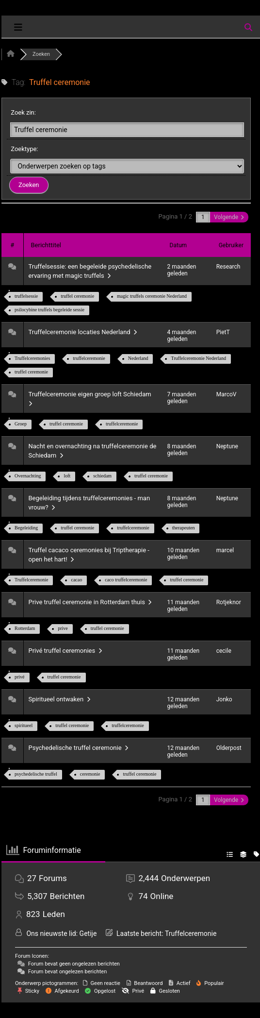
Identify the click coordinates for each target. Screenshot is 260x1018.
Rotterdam (25, 628)
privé (20, 676)
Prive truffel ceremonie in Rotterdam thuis (90, 602)
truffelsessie (26, 296)
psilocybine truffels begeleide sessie (49, 309)
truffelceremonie (89, 358)
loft (67, 475)
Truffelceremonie (31, 579)
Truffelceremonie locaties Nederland (83, 332)
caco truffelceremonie (126, 579)
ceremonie (90, 774)
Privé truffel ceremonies (65, 650)
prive (63, 628)
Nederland (138, 358)
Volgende (229, 217)
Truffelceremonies (32, 358)
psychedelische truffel (36, 774)
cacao (76, 579)
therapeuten (183, 527)
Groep (21, 423)
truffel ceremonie (77, 296)
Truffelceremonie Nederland (198, 358)
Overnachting (28, 475)
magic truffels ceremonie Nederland (152, 296)
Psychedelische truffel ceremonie (79, 747)
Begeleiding (26, 527)
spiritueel (23, 725)
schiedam (102, 475)
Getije (88, 933)
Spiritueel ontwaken (59, 699)
